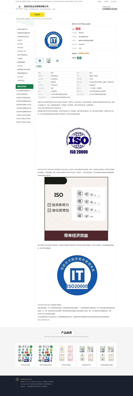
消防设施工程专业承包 (23, 69)
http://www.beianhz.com (43, 319)
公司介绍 (66, 14)
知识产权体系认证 (22, 55)
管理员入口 (39, 386)
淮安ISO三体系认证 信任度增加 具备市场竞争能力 (24, 122)
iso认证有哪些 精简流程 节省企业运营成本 (24, 90)
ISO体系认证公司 (86, 365)
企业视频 (51, 14)
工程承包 (19, 58)
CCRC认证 (20, 76)
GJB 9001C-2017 (21, 51)
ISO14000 (33, 18)
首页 (23, 18)
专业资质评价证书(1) (23, 36)
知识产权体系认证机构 (46, 365)
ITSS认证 (20, 66)
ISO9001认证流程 (25, 365)
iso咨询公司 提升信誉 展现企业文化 (24, 115)
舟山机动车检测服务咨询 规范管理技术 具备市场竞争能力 (24, 111)
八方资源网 (29, 386)
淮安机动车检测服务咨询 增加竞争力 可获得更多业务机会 (24, 101)
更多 (31, 86)
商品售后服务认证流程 (107, 365)
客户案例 (109, 14)
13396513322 (83, 53)
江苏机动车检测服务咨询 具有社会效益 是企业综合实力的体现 (24, 108)
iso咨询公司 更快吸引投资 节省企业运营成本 (24, 97)
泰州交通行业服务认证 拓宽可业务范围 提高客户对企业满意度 (24, 104)
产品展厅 (80, 14)
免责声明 (34, 386)
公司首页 (23, 14)
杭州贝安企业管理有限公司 (37, 384)
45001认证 (20, 47)
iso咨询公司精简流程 (21, 94)
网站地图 (45, 386)
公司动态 (95, 14)
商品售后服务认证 (22, 29)
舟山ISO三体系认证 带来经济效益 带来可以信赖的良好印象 (24, 118)
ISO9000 (19, 40)
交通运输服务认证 (22, 73)
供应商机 (37, 14)
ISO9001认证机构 (66, 365)
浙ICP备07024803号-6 (37, 381)
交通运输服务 (21, 62)
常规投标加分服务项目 (23, 33)
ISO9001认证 (21, 80)
